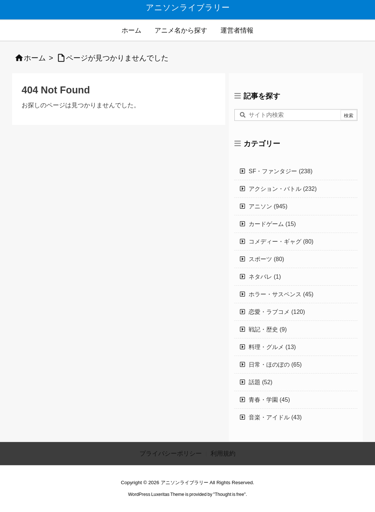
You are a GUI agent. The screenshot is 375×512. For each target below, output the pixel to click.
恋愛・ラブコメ (277, 312)
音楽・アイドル (275, 417)
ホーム (35, 58)
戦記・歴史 (268, 329)
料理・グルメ (272, 347)
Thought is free (229, 494)
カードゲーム (272, 224)
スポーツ (266, 259)
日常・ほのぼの (275, 364)
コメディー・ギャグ (281, 241)
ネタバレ (265, 277)
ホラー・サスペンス (281, 294)
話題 (260, 382)
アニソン (268, 206)
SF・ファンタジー (280, 171)
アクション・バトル (283, 189)
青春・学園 (269, 400)
